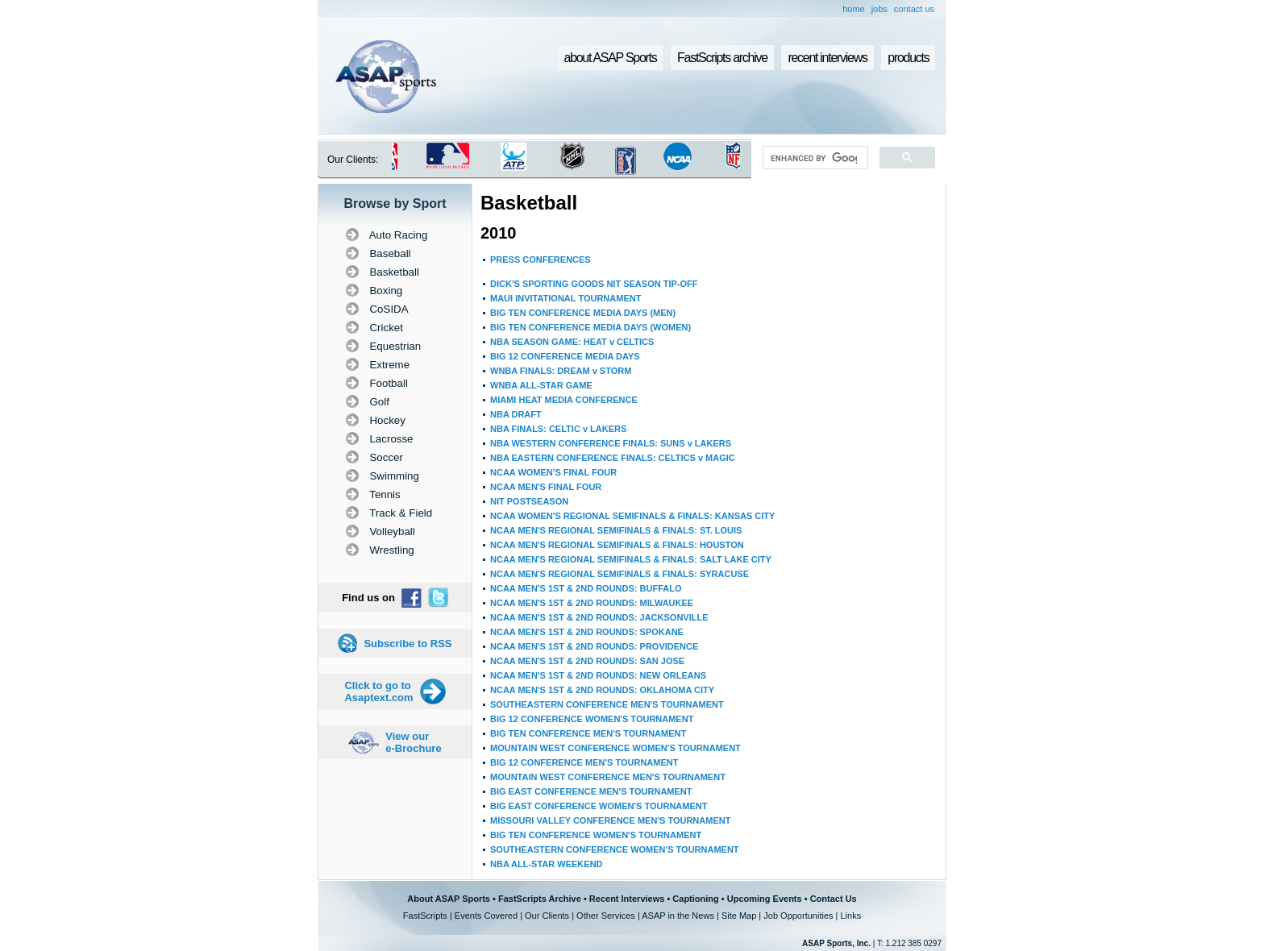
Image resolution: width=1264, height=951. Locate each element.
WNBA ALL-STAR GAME (541, 385)
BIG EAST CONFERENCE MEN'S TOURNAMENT (591, 791)
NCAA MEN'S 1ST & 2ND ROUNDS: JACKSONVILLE (599, 617)
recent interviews (827, 57)
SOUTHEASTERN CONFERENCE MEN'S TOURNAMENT (607, 704)
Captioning (695, 898)
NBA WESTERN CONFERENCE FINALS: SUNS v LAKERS (610, 443)
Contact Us (833, 898)
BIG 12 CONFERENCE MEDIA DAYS (565, 356)
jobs (879, 9)
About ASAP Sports (448, 898)
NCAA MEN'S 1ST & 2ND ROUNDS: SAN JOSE (587, 661)
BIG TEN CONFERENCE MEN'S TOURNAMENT (588, 733)
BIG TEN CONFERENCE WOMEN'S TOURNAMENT (595, 835)
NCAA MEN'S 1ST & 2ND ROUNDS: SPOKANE (587, 632)
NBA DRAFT (516, 414)
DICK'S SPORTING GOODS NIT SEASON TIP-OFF (593, 284)
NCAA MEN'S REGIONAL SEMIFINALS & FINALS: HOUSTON (617, 545)
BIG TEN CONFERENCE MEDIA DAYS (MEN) (583, 313)
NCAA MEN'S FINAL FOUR (545, 487)
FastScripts (425, 915)
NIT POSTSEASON (529, 501)
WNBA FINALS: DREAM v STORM (560, 371)
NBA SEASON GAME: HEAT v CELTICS (572, 342)
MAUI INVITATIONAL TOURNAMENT (565, 298)
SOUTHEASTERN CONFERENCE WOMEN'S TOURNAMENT (614, 849)
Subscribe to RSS (407, 643)
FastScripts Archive (539, 898)
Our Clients (547, 915)
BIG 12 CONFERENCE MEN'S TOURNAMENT (584, 762)
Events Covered (486, 915)
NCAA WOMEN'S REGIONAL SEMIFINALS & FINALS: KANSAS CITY (632, 516)
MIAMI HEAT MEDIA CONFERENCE (564, 400)
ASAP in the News (678, 915)
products (908, 57)
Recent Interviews (627, 898)
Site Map (738, 915)
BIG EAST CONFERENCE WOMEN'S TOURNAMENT (598, 806)
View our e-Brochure (413, 742)
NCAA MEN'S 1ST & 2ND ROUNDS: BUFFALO (586, 588)
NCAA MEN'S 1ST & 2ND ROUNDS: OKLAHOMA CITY (602, 690)
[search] (814, 158)
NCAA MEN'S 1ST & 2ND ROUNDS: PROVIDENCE (594, 646)
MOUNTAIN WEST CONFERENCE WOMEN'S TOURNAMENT (615, 748)
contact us (914, 9)
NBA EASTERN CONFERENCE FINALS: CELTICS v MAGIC (612, 458)
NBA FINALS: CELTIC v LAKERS (558, 429)
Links (850, 915)
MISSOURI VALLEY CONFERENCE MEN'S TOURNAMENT (610, 820)
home (853, 9)
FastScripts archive (722, 57)
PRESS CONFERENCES (540, 259)
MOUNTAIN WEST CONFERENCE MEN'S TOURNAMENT (608, 777)
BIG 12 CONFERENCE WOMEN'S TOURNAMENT (591, 719)
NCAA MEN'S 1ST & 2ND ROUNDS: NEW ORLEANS (598, 675)
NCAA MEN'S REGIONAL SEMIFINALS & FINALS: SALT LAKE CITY (630, 559)
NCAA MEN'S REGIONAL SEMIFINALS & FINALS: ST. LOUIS (616, 530)
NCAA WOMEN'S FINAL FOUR (553, 472)
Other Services (605, 915)
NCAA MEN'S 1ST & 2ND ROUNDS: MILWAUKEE (591, 603)
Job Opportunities (798, 915)
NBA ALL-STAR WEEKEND (546, 864)
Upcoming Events (764, 898)
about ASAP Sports (610, 57)
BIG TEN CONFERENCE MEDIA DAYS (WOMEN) (590, 327)
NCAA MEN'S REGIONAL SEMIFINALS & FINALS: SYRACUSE (619, 574)
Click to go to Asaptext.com (378, 691)
